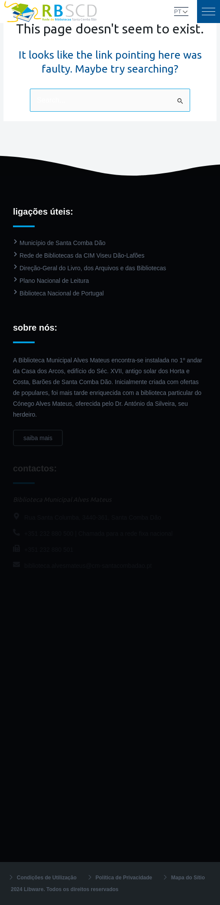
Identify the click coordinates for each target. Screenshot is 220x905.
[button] (208, 11)
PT (177, 11)
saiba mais (37, 441)
